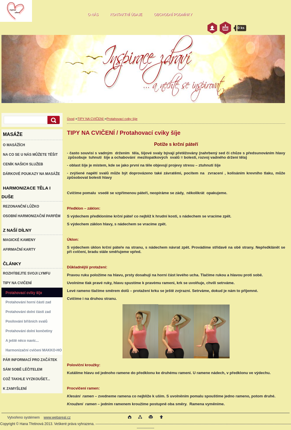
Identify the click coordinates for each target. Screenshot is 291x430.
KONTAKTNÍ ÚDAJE (126, 15)
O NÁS (93, 15)
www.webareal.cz (57, 417)
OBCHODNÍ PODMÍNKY (173, 15)
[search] (52, 120)
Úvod (70, 119)
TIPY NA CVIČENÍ (90, 119)
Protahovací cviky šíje (122, 119)
